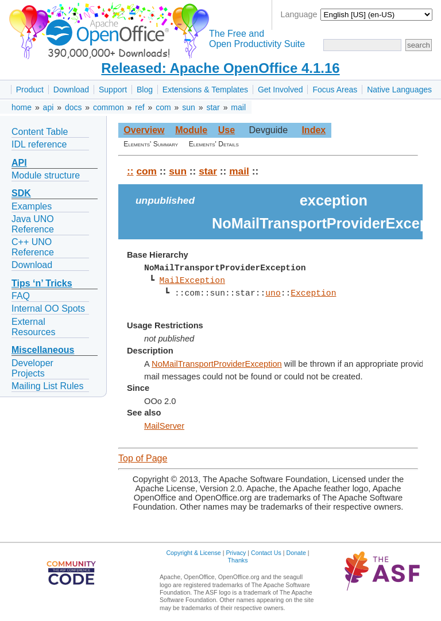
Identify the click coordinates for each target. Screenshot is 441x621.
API (19, 163)
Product (30, 89)
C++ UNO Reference (32, 247)
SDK (21, 193)
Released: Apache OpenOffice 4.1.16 (220, 68)
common (108, 107)
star (212, 107)
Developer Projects (32, 368)
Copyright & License (193, 552)
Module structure (45, 175)
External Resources (33, 327)
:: (130, 171)
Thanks (238, 560)
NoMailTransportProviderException (217, 363)
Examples (31, 206)
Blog (145, 89)
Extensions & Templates (205, 89)
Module (191, 130)
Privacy (236, 552)
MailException (192, 280)
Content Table (39, 132)
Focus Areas (334, 89)
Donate (296, 552)
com (163, 107)
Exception (313, 293)
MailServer (164, 425)
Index (313, 130)
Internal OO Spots (48, 308)
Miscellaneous (42, 350)
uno (272, 293)
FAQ (20, 296)
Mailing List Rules (47, 386)
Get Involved (280, 89)
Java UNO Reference (32, 224)
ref (139, 107)
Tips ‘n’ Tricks (41, 283)
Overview (143, 130)
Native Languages (399, 89)
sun (188, 107)
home (21, 107)
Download (71, 89)
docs (73, 107)
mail (238, 107)
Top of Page (142, 458)
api (48, 107)
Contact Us (266, 552)
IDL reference (39, 144)
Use (226, 130)
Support (113, 89)
